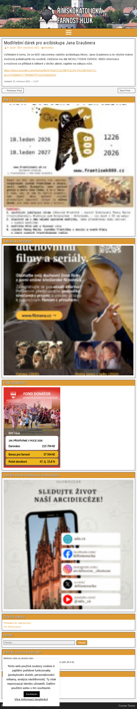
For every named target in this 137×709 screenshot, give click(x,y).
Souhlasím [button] (31, 694)
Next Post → (126, 90)
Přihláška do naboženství (17, 623)
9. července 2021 (29, 47)
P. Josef (11, 47)
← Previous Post (13, 90)
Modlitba (48, 47)
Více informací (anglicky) (31, 699)
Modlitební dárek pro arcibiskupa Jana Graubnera (49, 43)
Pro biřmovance (12, 626)
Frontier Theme (127, 705)
